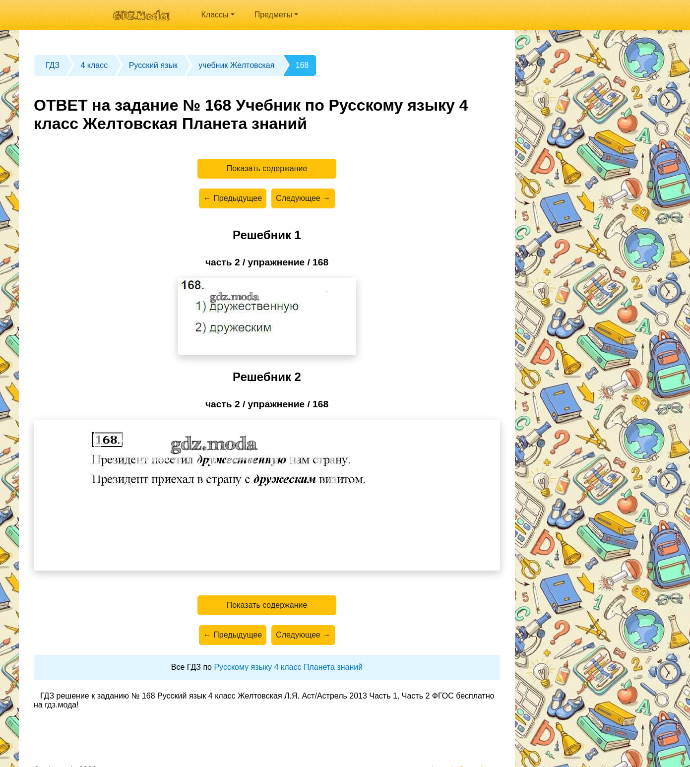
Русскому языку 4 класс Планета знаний (288, 667)
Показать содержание (267, 168)
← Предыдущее (232, 198)
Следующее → (303, 198)
